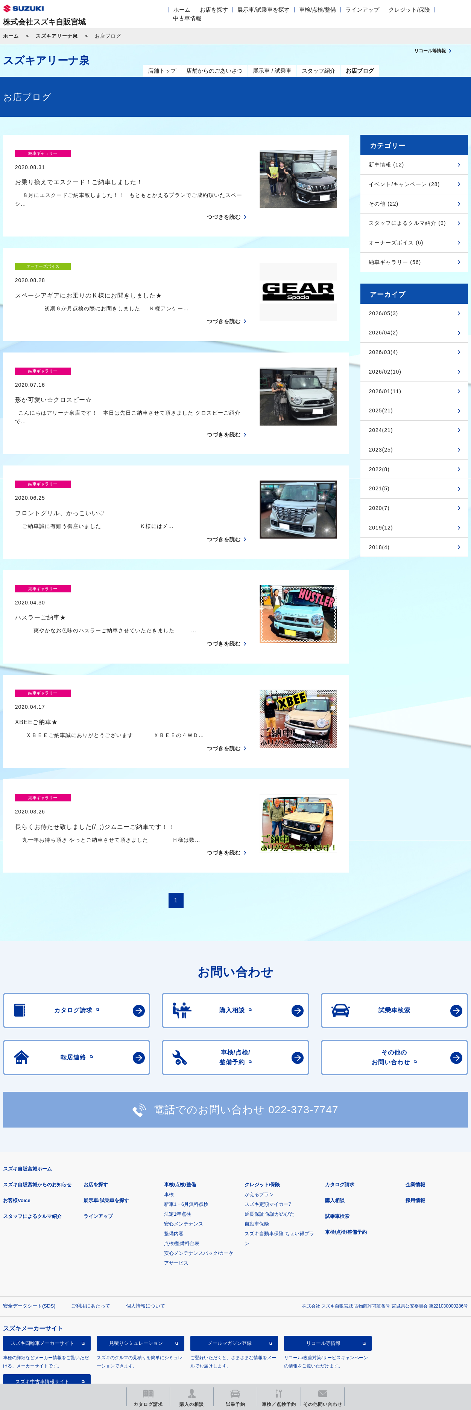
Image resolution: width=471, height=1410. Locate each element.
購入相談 (335, 1148)
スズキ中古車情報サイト (42, 1329)
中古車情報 (187, 18)
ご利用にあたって (90, 1253)
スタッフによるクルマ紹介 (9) (407, 223)
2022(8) (379, 469)
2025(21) (381, 410)
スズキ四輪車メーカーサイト (42, 1291)
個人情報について (145, 1253)
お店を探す (214, 9)
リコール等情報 (323, 1291)
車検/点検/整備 (317, 9)
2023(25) (381, 450)
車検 (169, 1142)
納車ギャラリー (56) (395, 262)
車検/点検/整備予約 (346, 1180)
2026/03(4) (383, 352)
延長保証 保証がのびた (270, 1161)
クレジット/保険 (409, 9)
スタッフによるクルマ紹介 (32, 1164)
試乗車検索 (337, 1164)
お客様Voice (16, 1148)
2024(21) (381, 430)
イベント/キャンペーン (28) (404, 184)
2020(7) (379, 508)
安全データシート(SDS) (29, 1253)
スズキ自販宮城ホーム (27, 1116)
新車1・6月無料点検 (186, 1152)
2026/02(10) (385, 372)
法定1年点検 (177, 1161)
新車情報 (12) (386, 165)
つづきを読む (224, 204)
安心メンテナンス (183, 1171)
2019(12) (381, 528)
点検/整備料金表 (182, 1191)
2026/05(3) (383, 313)
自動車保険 (257, 1171)
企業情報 (415, 1132)
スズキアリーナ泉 (57, 36)
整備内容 (174, 1181)
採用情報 (415, 1148)
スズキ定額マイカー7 (268, 1152)
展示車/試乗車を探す (263, 9)
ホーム (181, 9)
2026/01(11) (385, 391)
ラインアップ (362, 9)
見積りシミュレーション (136, 1291)
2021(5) (379, 488)
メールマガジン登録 (230, 1291)
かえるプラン (259, 1142)
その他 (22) (383, 204)
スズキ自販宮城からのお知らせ (37, 1132)
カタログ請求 (339, 1132)
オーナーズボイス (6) (396, 243)
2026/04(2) (383, 333)
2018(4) (379, 547)
